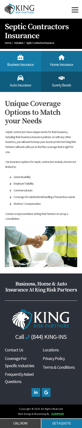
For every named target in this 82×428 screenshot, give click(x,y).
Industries (19, 43)
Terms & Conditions (59, 367)
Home (8, 43)
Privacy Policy (54, 358)
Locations (51, 349)
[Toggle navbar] (75, 9)
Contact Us (14, 349)
